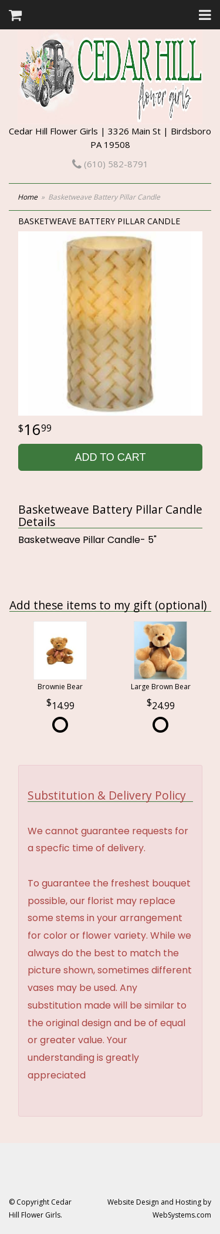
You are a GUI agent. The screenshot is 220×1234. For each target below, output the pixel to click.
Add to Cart (110, 457)
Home (28, 197)
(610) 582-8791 (110, 164)
